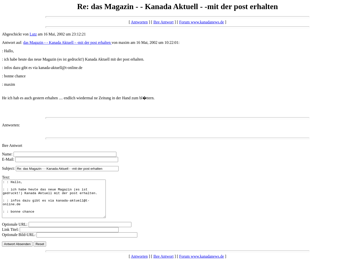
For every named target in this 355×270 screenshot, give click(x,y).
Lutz (33, 34)
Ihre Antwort (163, 22)
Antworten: (11, 125)
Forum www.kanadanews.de (201, 22)
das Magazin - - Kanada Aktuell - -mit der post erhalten (67, 42)
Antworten (139, 22)
